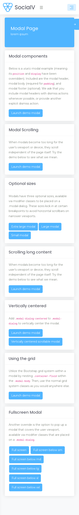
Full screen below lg (25, 468)
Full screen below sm (47, 450)
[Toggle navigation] (71, 7)
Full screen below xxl (26, 487)
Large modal (50, 226)
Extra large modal (23, 226)
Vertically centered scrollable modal (35, 341)
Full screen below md (26, 459)
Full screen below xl (25, 478)
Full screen (19, 450)
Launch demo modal (25, 113)
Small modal (19, 235)
